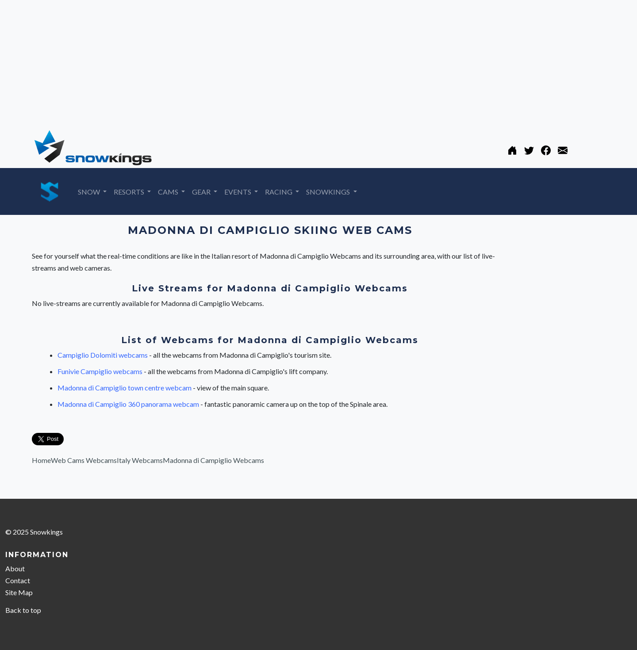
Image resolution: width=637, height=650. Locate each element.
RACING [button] (279, 191)
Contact (17, 580)
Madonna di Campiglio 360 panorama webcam (129, 404)
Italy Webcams (140, 460)
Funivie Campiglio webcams (101, 371)
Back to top (23, 610)
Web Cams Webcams (84, 460)
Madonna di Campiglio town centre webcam (125, 387)
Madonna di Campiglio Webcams (213, 460)
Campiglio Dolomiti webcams (103, 355)
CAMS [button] (169, 191)
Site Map (19, 592)
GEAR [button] (202, 191)
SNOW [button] (89, 191)
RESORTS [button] (130, 191)
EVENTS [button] (238, 191)
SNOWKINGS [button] (328, 191)
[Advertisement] (265, 62)
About (15, 568)
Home (41, 460)
